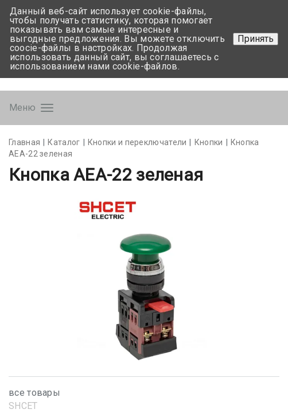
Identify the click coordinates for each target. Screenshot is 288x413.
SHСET (23, 405)
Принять (256, 38)
